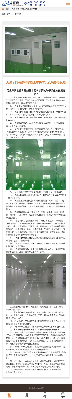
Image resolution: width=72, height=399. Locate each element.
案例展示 (15, 9)
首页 (7, 9)
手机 (45, 395)
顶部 (63, 395)
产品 (27, 395)
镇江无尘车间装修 (29, 9)
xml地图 (40, 388)
